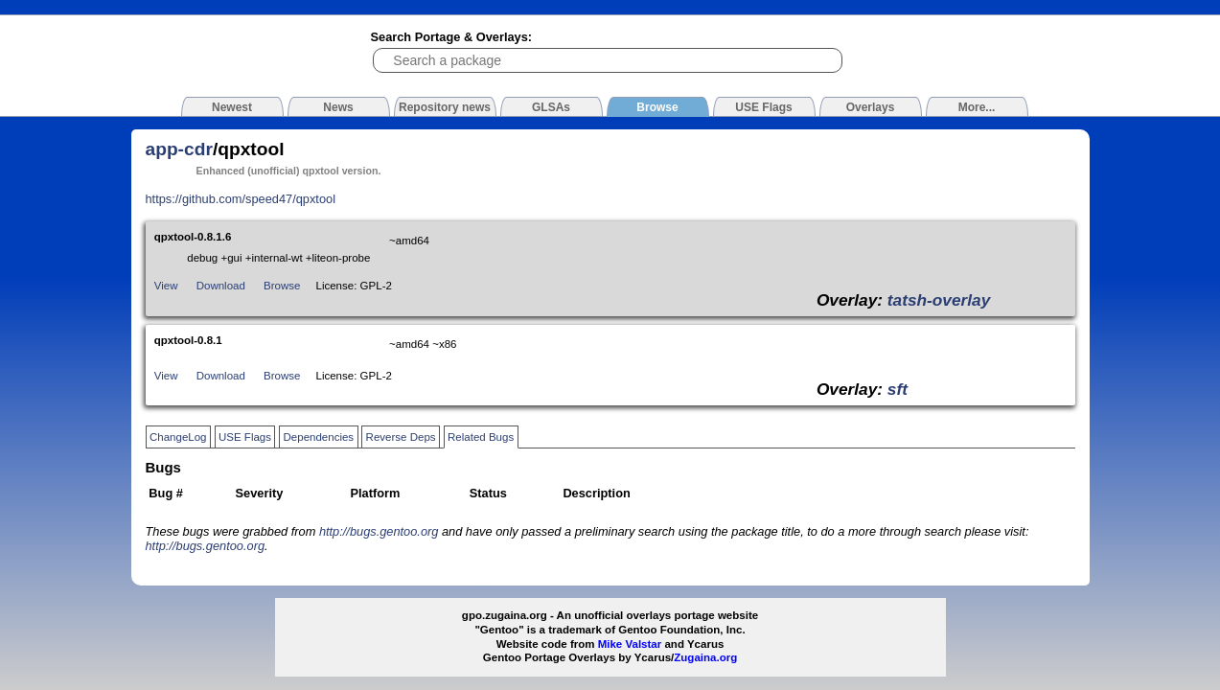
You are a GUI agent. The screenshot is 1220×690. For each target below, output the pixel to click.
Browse (282, 285)
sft (897, 389)
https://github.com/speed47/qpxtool (240, 199)
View (166, 285)
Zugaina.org (705, 657)
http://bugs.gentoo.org (379, 531)
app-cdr (179, 149)
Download (220, 285)
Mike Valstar (630, 644)
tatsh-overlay (938, 300)
